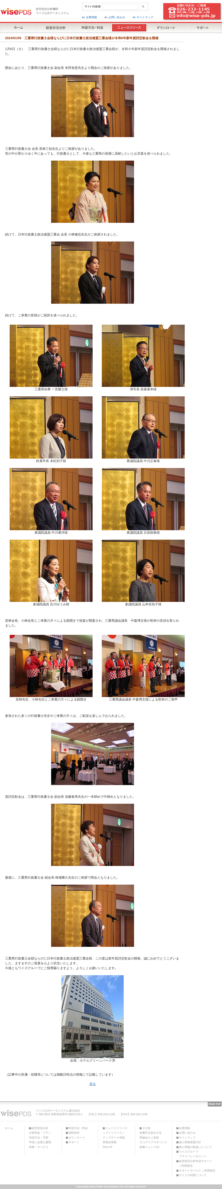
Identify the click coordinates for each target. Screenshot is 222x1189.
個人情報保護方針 (190, 1142)
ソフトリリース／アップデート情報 (114, 1135)
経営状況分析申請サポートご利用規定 (195, 1163)
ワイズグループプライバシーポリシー (193, 1154)
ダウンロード (76, 1137)
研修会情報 (110, 1142)
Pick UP (108, 1147)
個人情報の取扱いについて (195, 1147)
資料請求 (73, 1132)
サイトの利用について (193, 1175)
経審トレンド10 (149, 1147)
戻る (92, 1084)
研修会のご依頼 (149, 1137)
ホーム (9, 1128)
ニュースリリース (116, 1128)
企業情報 (91, 17)
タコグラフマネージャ (153, 1142)
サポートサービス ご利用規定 (197, 1170)
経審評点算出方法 (151, 1132)
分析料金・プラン (40, 1132)
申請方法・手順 (38, 1137)
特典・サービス (38, 1147)
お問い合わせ (116, 17)
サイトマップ (145, 17)
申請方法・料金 (78, 1128)
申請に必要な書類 (40, 1142)
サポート (73, 1142)
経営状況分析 (40, 1128)
